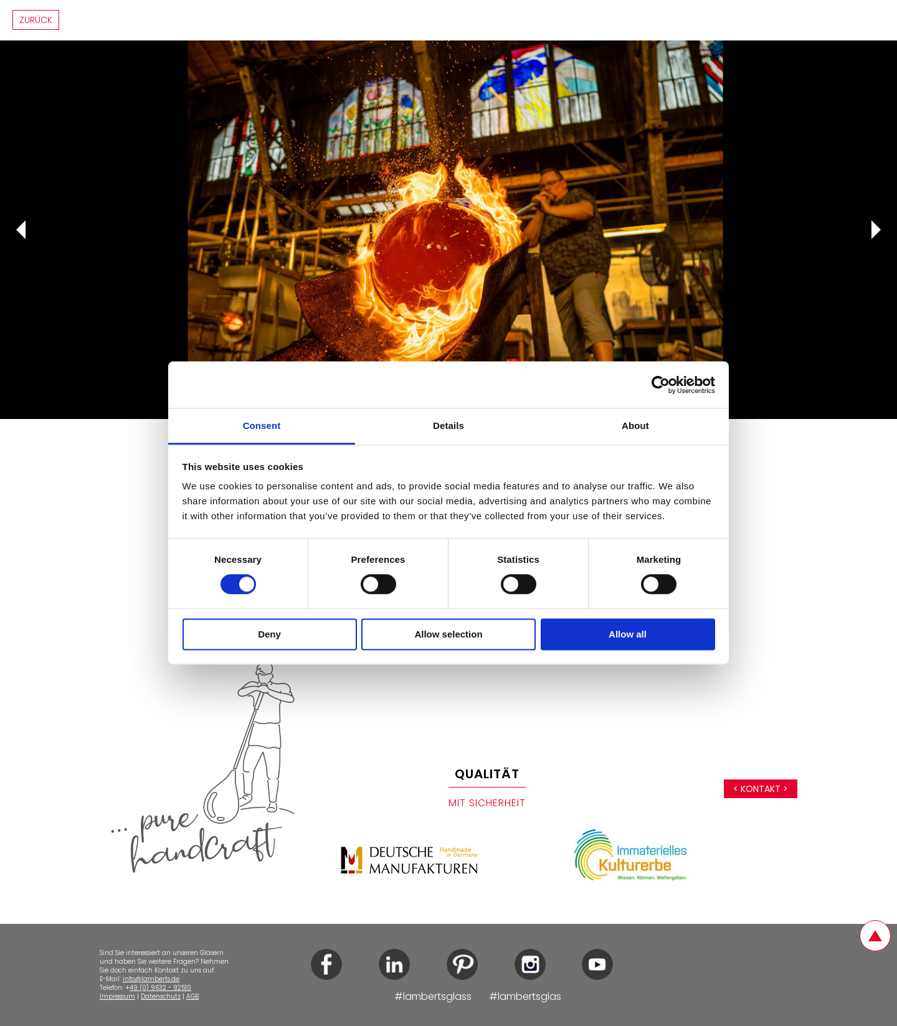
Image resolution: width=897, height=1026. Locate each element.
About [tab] (635, 425)
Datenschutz (161, 996)
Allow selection (448, 634)
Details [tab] (448, 425)
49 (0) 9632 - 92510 (160, 987)
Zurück (35, 20)
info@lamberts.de (151, 979)
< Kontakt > (760, 789)
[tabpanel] (448, 229)
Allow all (628, 634)
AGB (192, 996)
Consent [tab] (262, 425)
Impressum (117, 996)
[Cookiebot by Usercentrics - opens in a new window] (660, 384)
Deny (269, 634)
